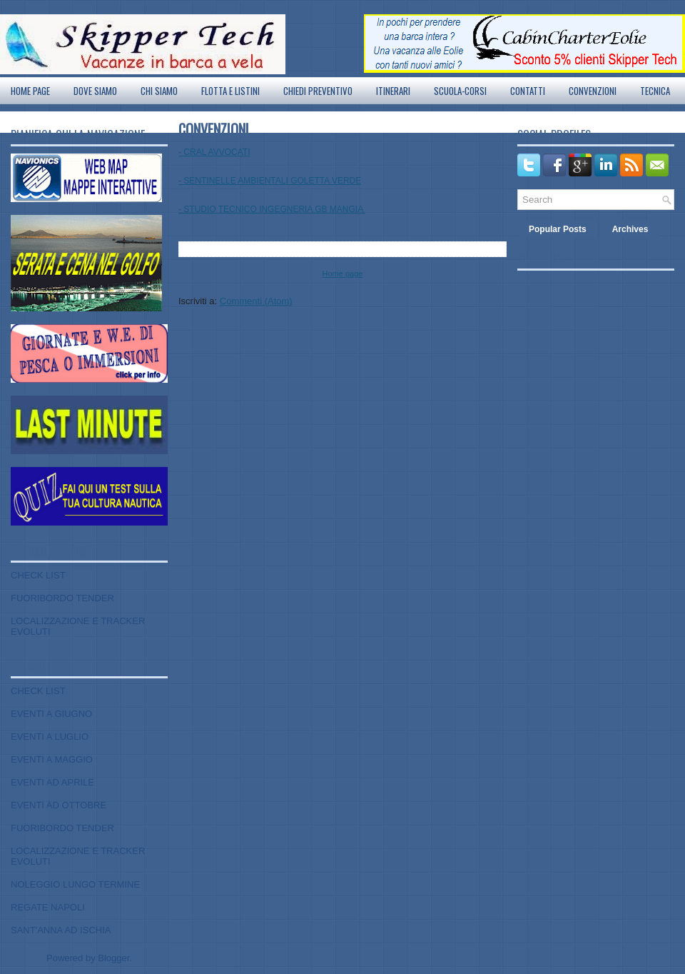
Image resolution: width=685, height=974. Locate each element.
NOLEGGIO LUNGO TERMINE (75, 884)
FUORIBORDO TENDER (62, 598)
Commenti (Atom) (256, 301)
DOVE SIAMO (95, 91)
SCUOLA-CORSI (460, 91)
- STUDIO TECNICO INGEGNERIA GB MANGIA (271, 209)
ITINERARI (393, 91)
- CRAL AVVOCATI (214, 152)
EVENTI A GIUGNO (51, 713)
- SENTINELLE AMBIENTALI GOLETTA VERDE (269, 181)
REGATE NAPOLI (48, 907)
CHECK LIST (38, 575)
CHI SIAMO (159, 91)
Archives (630, 229)
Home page (30, 91)
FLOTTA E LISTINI (230, 91)
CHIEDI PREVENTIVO (317, 91)
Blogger (113, 958)
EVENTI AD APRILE (52, 782)
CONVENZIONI (592, 91)
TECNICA (655, 91)
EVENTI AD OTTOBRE (58, 805)
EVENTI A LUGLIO (49, 736)
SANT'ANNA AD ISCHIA (61, 930)
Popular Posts (558, 229)
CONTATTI (527, 91)
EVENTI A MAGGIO (52, 759)
